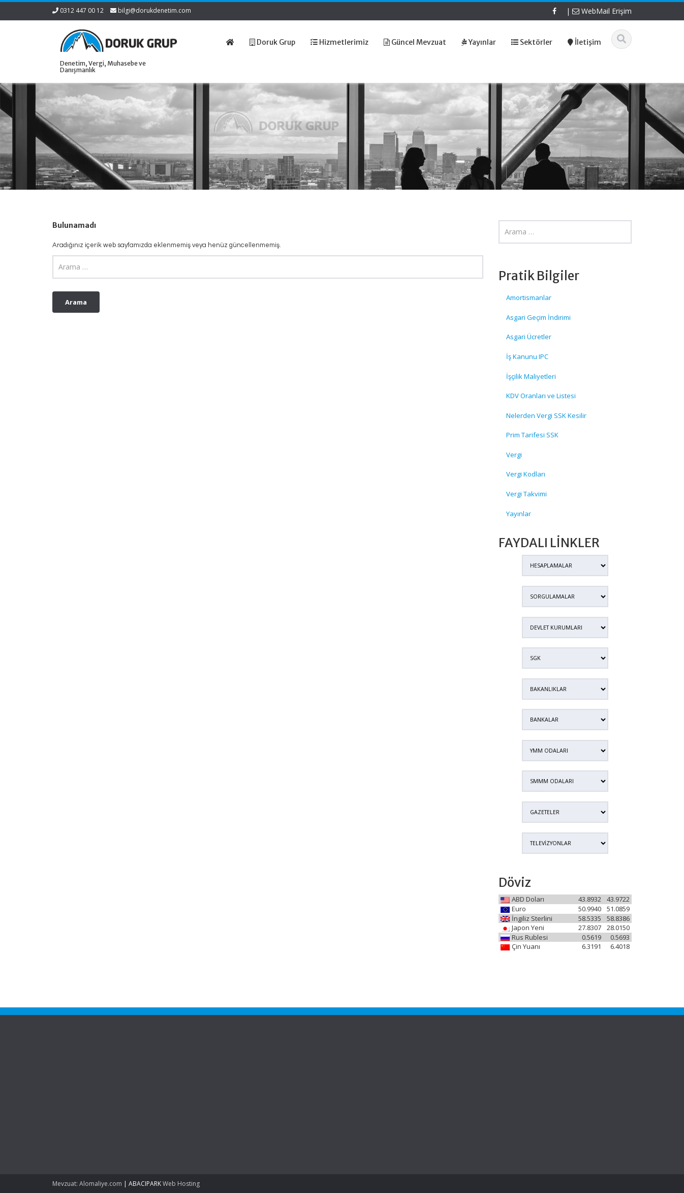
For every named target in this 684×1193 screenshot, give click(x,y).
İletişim (369, 1109)
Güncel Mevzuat (384, 1100)
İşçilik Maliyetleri (531, 376)
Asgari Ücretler (528, 336)
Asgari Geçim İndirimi (538, 317)
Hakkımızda (377, 1080)
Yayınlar (518, 513)
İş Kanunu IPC (527, 356)
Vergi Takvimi (526, 493)
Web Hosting (181, 1183)
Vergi (514, 454)
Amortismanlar (528, 297)
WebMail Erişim (602, 11)
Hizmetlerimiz (379, 1090)
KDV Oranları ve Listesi (541, 395)
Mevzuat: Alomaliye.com (87, 1183)
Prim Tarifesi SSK (532, 434)
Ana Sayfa (375, 1071)
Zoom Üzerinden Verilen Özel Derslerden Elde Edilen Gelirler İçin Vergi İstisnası (96, 1086)
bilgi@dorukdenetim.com (154, 10)
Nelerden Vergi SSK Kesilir (546, 415)
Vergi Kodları (525, 474)
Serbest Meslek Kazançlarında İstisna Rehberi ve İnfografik (96, 1120)
